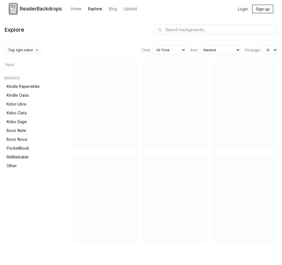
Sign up (263, 9)
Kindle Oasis (18, 95)
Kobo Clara (17, 112)
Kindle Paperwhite (23, 86)
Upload (130, 8)
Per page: (253, 50)
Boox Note (16, 130)
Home (76, 8)
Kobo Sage (17, 121)
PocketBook (18, 148)
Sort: (194, 50)
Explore (95, 8)
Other (12, 165)
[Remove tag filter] (37, 50)
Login (243, 9)
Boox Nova (17, 139)
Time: (146, 50)
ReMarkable (18, 157)
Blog (113, 8)
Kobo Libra (16, 104)
